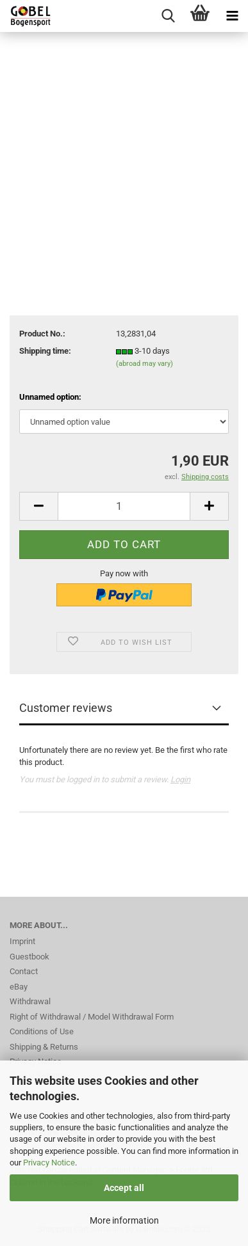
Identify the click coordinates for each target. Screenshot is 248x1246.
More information (124, 1220)
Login (180, 779)
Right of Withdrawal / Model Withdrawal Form (92, 1016)
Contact (24, 971)
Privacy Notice (49, 1162)
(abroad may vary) (144, 363)
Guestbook (29, 956)
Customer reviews (65, 707)
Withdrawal (30, 1001)
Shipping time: (45, 351)
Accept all (124, 1188)
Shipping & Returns (44, 1047)
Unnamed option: (50, 397)
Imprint (22, 941)
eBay (19, 986)
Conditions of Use (42, 1031)
